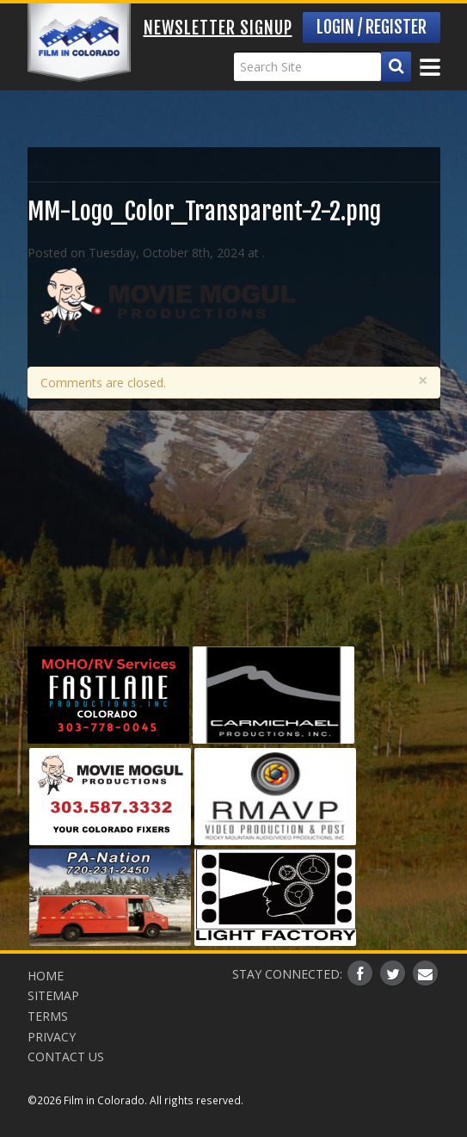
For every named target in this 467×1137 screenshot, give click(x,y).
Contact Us (66, 1056)
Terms (48, 1016)
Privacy (52, 1037)
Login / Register (371, 27)
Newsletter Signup (218, 28)
